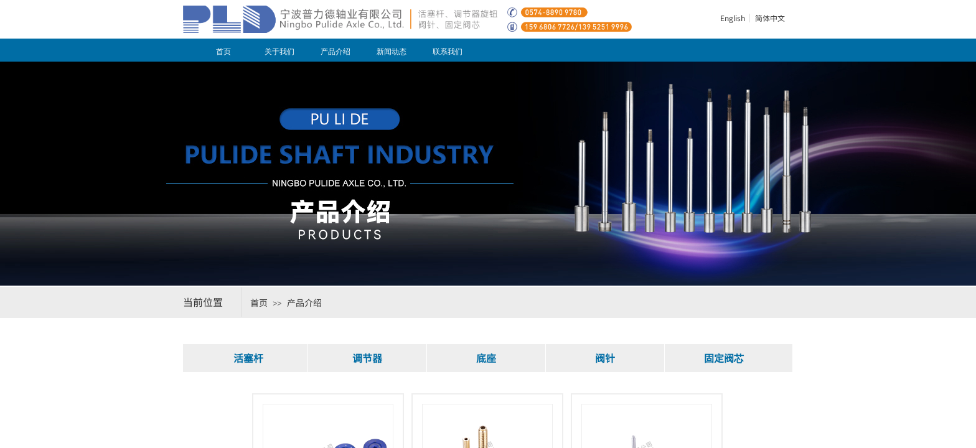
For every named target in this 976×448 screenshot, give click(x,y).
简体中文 (770, 18)
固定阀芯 (724, 357)
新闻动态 (391, 51)
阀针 (605, 357)
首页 (223, 51)
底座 (486, 357)
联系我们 (447, 51)
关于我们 (279, 51)
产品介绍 (335, 51)
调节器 (367, 357)
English (732, 18)
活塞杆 (248, 357)
